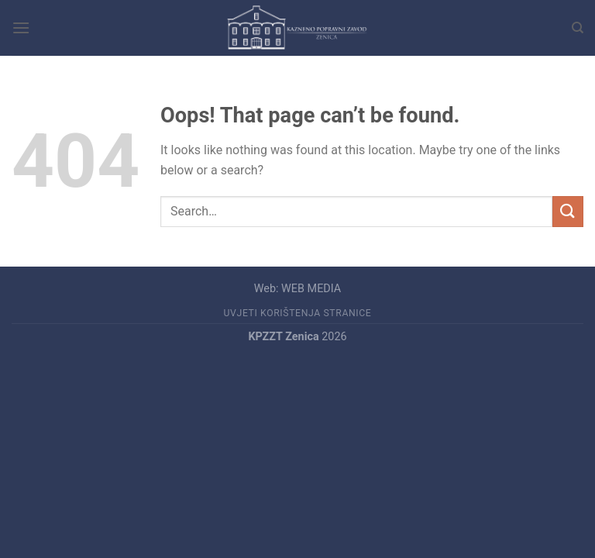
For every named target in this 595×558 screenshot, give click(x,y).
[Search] (577, 28)
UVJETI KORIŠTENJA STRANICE (298, 313)
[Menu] (21, 27)
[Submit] (567, 211)
